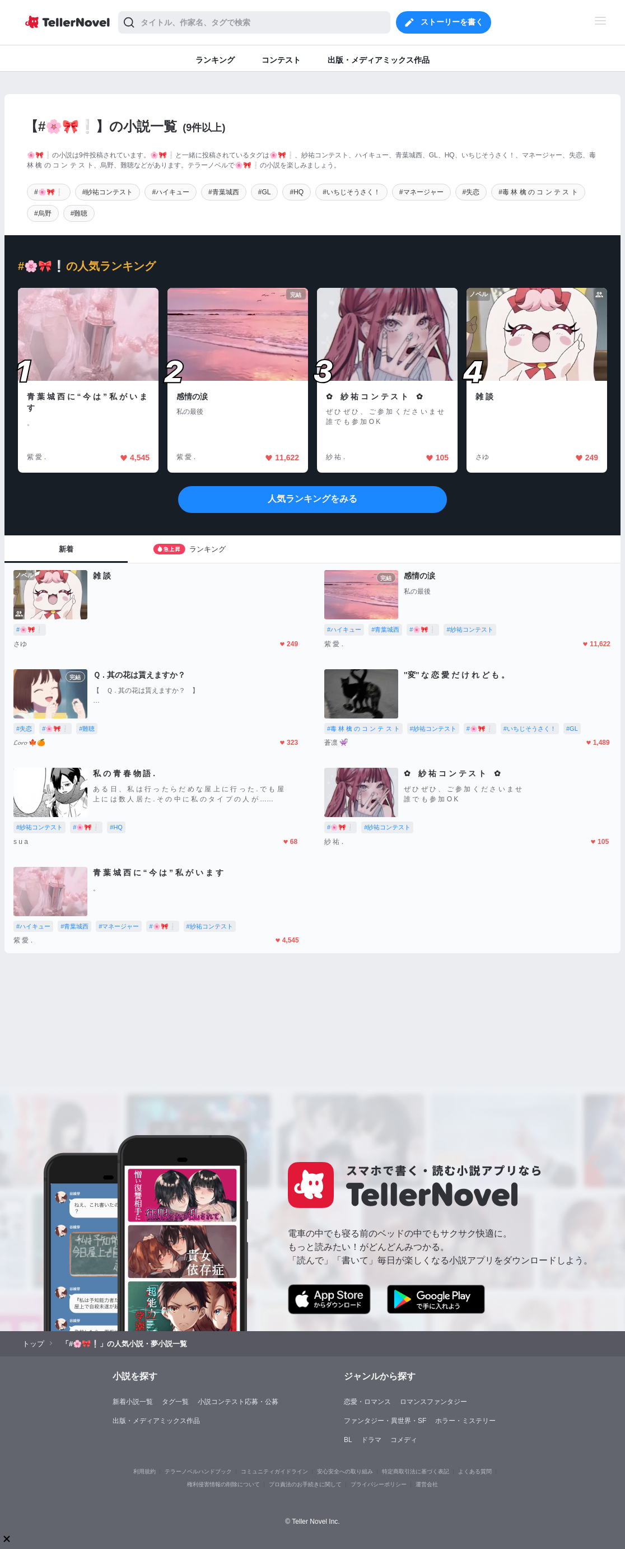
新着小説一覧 (133, 1402)
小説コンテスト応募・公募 (238, 1402)
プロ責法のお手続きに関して (305, 1484)
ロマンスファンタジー (433, 1402)
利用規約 (144, 1471)
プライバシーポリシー (379, 1484)
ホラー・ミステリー (465, 1421)
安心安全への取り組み (345, 1471)
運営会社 (427, 1484)
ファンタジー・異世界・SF (385, 1421)
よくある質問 (475, 1471)
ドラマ (371, 1440)
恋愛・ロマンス (367, 1402)
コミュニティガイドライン (274, 1471)
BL (348, 1440)
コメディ (403, 1440)
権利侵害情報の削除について (223, 1484)
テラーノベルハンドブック (198, 1471)
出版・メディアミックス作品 (156, 1421)
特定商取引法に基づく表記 (415, 1471)
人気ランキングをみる (312, 498)
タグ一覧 (175, 1402)
